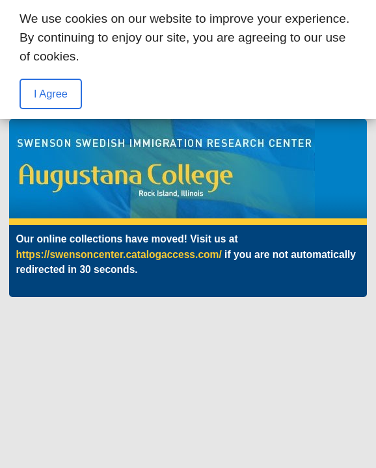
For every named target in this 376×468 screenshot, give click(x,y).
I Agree (51, 93)
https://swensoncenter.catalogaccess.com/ (118, 254)
